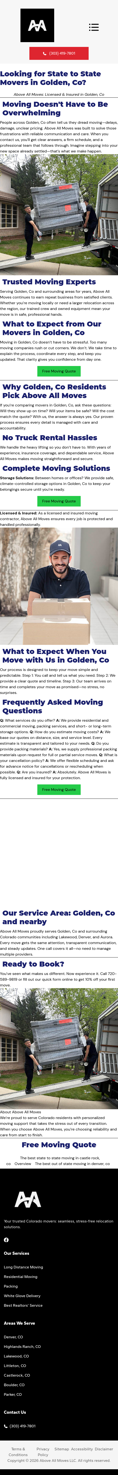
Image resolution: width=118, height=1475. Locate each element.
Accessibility (82, 1449)
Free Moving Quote (59, 371)
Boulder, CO (14, 1385)
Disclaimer (104, 1449)
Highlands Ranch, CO (22, 1346)
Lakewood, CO (16, 1356)
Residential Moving (20, 1276)
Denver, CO (13, 1337)
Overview (23, 1163)
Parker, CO (13, 1394)
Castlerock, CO (17, 1375)
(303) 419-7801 (62, 53)
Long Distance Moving (23, 1267)
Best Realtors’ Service (23, 1305)
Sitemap (61, 1449)
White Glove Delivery (22, 1296)
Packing (11, 1286)
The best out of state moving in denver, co (72, 1163)
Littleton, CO (15, 1365)
